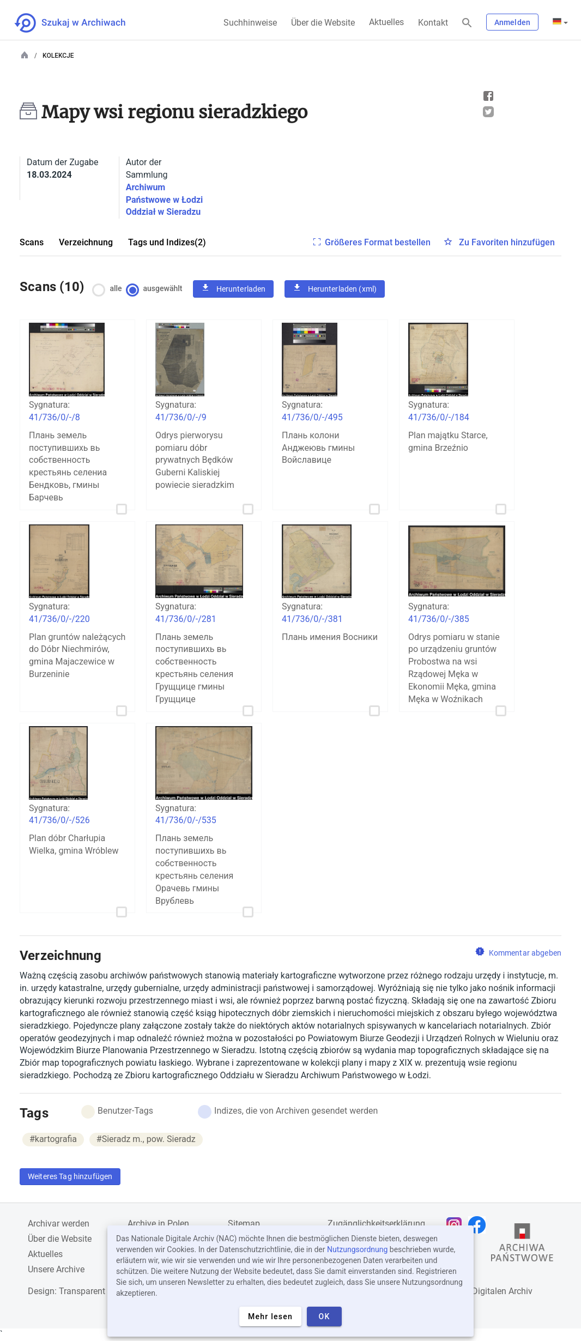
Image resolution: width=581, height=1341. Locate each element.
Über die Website (323, 22)
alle (110, 288)
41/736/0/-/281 (185, 619)
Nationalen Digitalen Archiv (480, 1291)
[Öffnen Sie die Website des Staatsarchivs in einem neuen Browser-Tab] (522, 1245)
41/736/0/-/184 (438, 417)
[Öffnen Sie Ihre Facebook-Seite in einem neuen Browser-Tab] (479, 1225)
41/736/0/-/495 (312, 417)
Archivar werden (58, 1223)
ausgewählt (157, 288)
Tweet (488, 111)
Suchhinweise (250, 22)
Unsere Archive (56, 1269)
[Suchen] (467, 23)
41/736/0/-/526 (59, 820)
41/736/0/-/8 (54, 417)
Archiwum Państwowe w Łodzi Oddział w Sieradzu (164, 200)
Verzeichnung (86, 242)
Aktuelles (386, 22)
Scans (32, 242)
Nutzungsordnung (357, 1249)
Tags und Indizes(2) (167, 242)
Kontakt (433, 22)
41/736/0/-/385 (438, 619)
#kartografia (53, 1139)
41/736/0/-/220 (59, 619)
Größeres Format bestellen (378, 242)
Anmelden (512, 22)
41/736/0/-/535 (185, 820)
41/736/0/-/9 (181, 417)
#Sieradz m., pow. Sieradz (146, 1139)
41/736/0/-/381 (312, 619)
